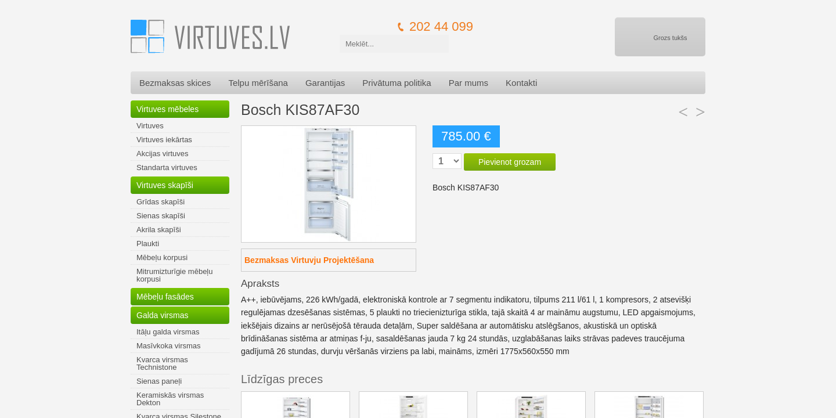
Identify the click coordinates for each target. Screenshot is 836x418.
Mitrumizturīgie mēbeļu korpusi (174, 275)
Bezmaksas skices (175, 83)
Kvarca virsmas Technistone (162, 363)
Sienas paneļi (159, 381)
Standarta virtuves (166, 167)
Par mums (468, 83)
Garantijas (325, 83)
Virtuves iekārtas (164, 139)
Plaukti (147, 243)
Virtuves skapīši (164, 185)
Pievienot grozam (509, 162)
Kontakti (521, 83)
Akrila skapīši (158, 229)
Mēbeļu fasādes (165, 296)
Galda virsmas (162, 315)
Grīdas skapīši (160, 201)
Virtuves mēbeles (167, 109)
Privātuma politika (396, 83)
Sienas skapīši (160, 215)
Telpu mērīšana (258, 83)
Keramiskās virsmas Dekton (170, 399)
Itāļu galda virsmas (167, 331)
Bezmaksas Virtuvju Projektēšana (309, 260)
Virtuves (150, 125)
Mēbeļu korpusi (162, 257)
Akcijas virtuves (162, 153)
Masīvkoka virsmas (168, 345)
